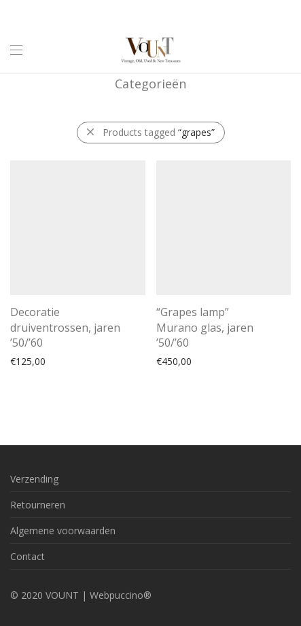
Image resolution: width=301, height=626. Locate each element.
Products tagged (159, 132)
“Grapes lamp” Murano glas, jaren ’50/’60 (204, 327)
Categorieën (150, 83)
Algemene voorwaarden (63, 530)
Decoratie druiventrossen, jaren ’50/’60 (65, 327)
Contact (27, 556)
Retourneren (37, 504)
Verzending (34, 478)
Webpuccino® (121, 595)
